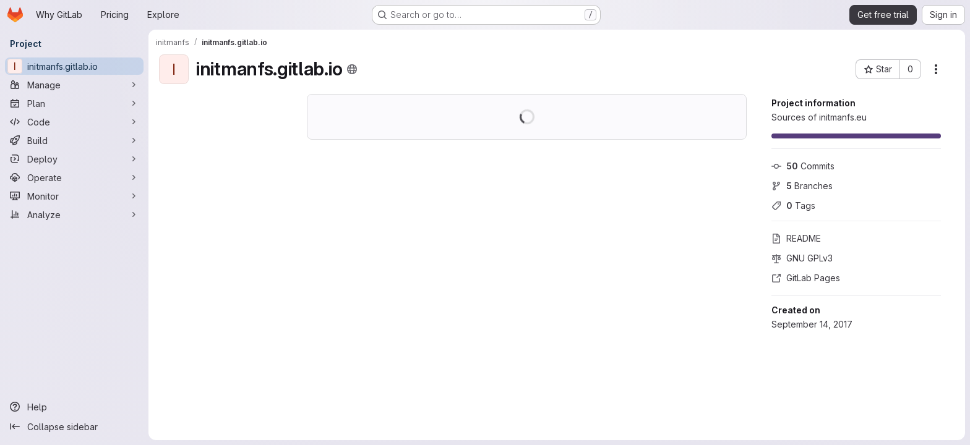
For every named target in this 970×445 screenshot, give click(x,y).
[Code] (74, 121)
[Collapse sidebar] (74, 426)
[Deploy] (74, 158)
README (796, 238)
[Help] (74, 406)
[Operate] (74, 177)
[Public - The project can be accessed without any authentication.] (352, 69)
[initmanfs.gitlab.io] (74, 66)
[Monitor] (74, 196)
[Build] (74, 140)
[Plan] (74, 103)
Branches (802, 185)
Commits (803, 166)
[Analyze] (74, 214)
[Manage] (74, 84)
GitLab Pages (805, 278)
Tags (793, 205)
